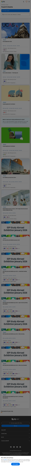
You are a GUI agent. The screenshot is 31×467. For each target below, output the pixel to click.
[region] (15, 461)
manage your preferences (14, 461)
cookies (5, 459)
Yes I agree (15, 464)
